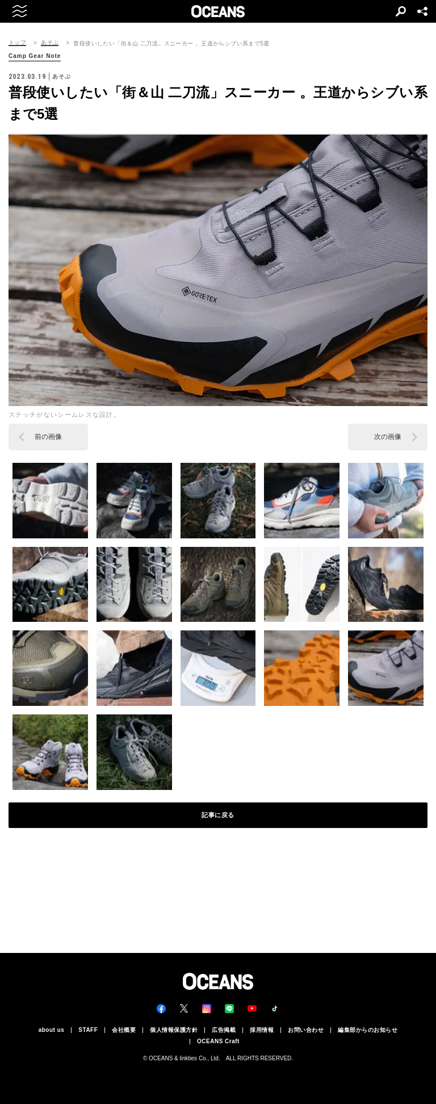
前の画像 (48, 437)
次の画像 (387, 437)
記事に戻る (218, 815)
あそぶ (49, 42)
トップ (17, 42)
